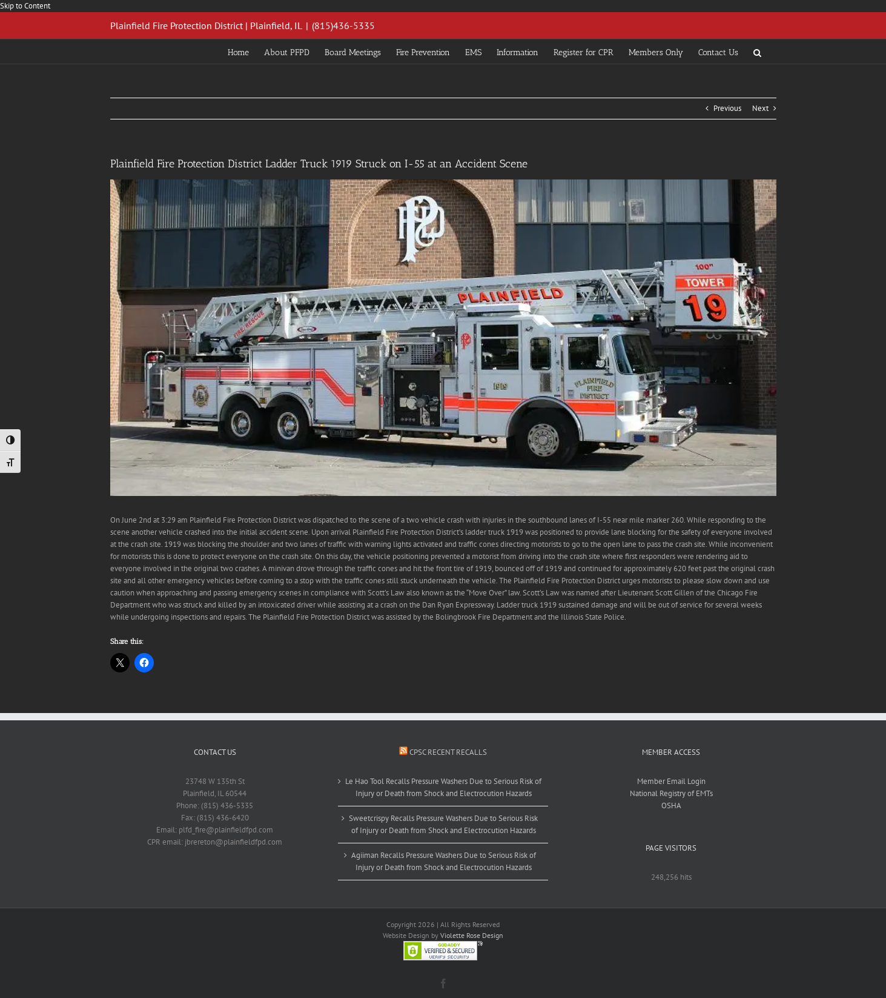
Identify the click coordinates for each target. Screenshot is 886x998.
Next (760, 108)
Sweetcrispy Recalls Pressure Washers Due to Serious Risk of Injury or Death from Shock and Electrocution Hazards (443, 824)
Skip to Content (25, 6)
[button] (757, 51)
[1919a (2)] (443, 337)
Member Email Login (671, 781)
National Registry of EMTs (671, 793)
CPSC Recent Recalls (448, 752)
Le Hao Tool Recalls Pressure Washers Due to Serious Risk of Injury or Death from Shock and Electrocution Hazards (443, 787)
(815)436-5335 (343, 25)
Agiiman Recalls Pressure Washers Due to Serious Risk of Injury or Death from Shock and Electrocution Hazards (443, 861)
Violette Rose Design (471, 935)
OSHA (671, 805)
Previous (727, 108)
